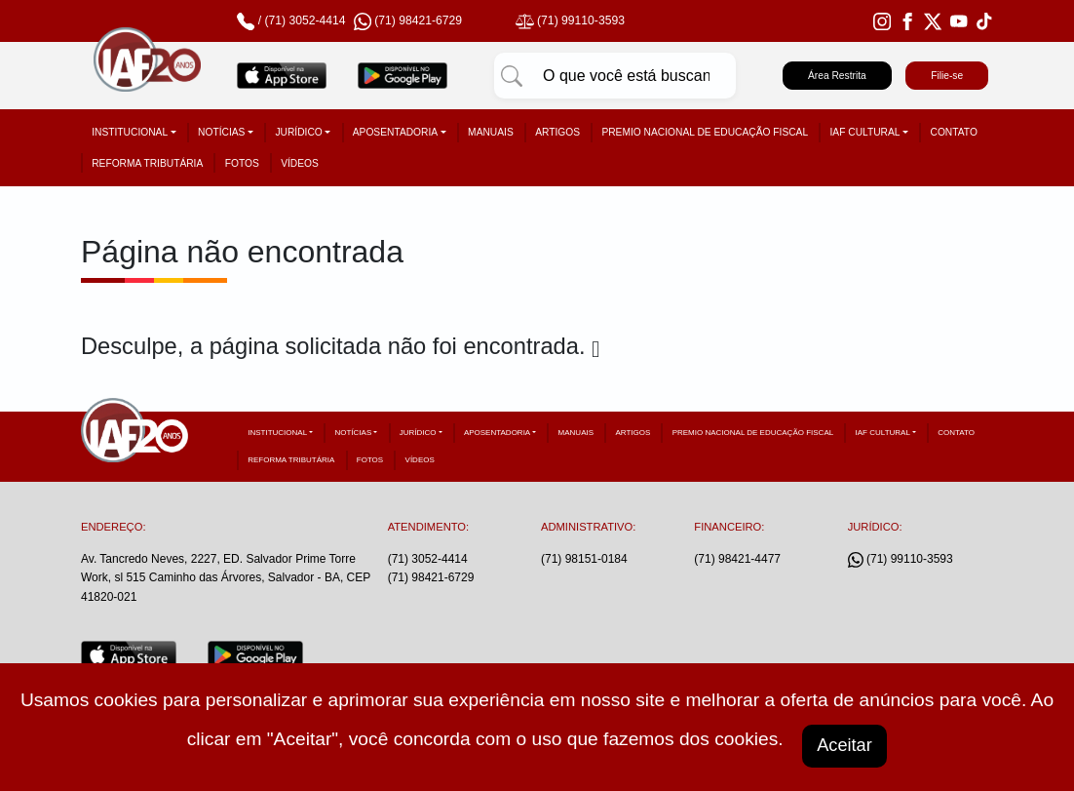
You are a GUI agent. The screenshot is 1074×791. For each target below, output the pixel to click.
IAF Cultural (865, 132)
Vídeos (300, 163)
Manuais (491, 132)
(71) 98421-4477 (737, 559)
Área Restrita (837, 75)
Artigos (557, 132)
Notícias (221, 132)
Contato (954, 132)
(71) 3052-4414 (304, 20)
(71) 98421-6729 (431, 577)
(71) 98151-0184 (584, 559)
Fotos (242, 163)
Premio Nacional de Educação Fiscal (704, 132)
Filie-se (947, 75)
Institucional (130, 132)
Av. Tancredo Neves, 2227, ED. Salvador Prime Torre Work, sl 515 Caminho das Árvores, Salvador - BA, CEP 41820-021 (225, 577)
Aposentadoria (395, 132)
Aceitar (845, 744)
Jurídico (298, 132)
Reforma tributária (147, 163)
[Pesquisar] (511, 76)
